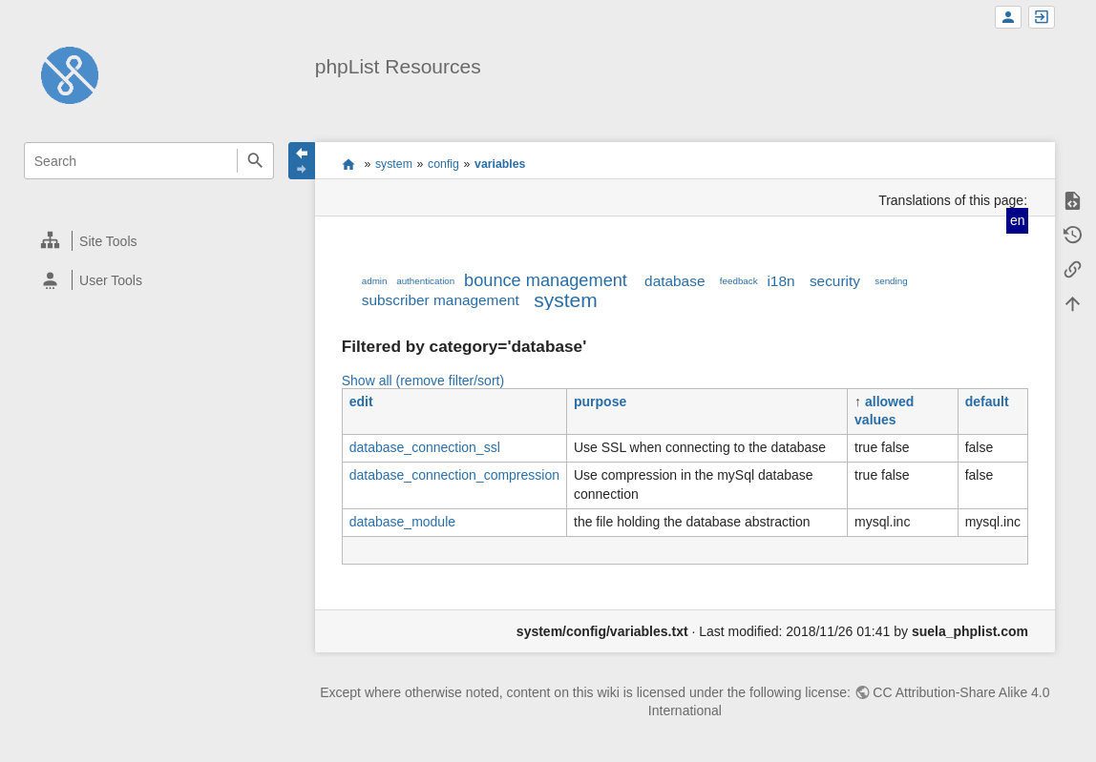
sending (891, 281)
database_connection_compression (454, 475)
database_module (402, 521)
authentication (425, 281)
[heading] (150, 240)
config (443, 164)
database (674, 281)
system (393, 164)
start (348, 164)
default (987, 401)
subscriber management (440, 300)
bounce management (545, 280)
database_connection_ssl (424, 447)
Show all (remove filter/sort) (423, 380)
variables (499, 164)
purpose (600, 401)
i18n (780, 281)
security (835, 281)
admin (375, 281)
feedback (739, 281)
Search (255, 160)
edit (361, 401)
